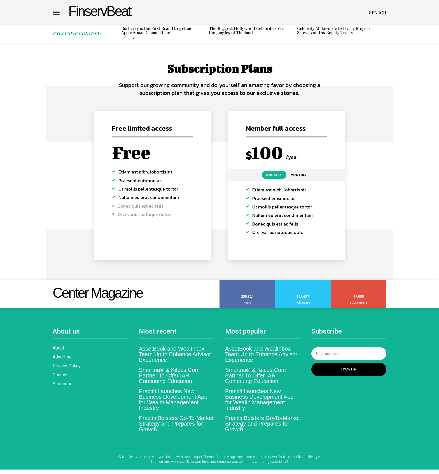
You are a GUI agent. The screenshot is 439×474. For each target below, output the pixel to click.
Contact (60, 379)
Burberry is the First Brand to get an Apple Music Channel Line (156, 30)
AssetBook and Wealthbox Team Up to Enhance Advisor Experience (175, 358)
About (58, 352)
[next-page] (133, 38)
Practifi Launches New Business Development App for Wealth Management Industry (173, 403)
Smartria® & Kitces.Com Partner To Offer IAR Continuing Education (169, 379)
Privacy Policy (67, 370)
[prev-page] (124, 38)
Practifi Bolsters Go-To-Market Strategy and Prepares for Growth (176, 428)
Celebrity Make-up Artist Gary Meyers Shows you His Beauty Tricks (333, 30)
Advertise (62, 361)
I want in (348, 374)
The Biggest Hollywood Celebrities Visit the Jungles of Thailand (247, 30)
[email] (348, 357)
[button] (377, 12)
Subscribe (63, 388)
